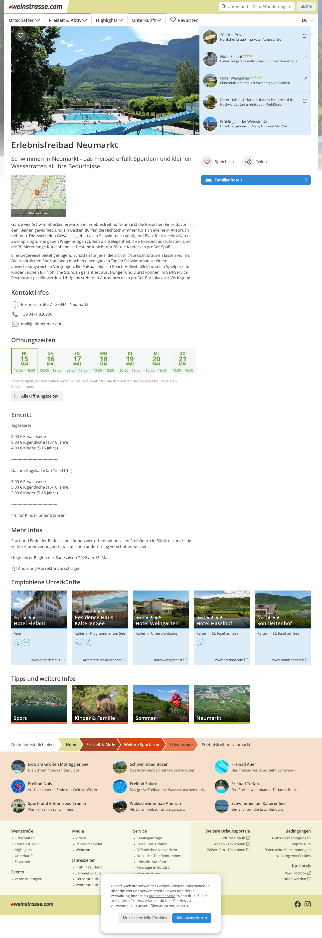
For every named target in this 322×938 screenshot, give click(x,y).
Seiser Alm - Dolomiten (228, 849)
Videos (81, 838)
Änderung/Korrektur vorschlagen (46, 568)
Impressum (301, 844)
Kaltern (81, 633)
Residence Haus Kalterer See (100, 628)
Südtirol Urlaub (235, 838)
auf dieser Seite (162, 895)
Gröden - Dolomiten (231, 844)
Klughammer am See (107, 633)
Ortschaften (21, 20)
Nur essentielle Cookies (145, 918)
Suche (306, 6)
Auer (18, 633)
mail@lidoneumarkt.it (41, 324)
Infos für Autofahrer (153, 861)
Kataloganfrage (149, 838)
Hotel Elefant (39, 628)
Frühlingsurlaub (89, 867)
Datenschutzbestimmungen (287, 849)
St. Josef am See (225, 633)
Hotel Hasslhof (222, 628)
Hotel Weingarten (161, 628)
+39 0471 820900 (36, 314)
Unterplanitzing (164, 633)
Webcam (83, 849)
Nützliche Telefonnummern (160, 855)
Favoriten (184, 20)
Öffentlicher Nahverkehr (157, 849)
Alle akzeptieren (191, 918)
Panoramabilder (89, 844)
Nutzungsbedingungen (291, 838)
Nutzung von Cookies (293, 855)
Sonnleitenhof (283, 628)
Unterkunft (144, 20)
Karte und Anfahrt (152, 844)
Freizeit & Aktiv (65, 20)
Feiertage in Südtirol (153, 867)
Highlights (107, 20)
